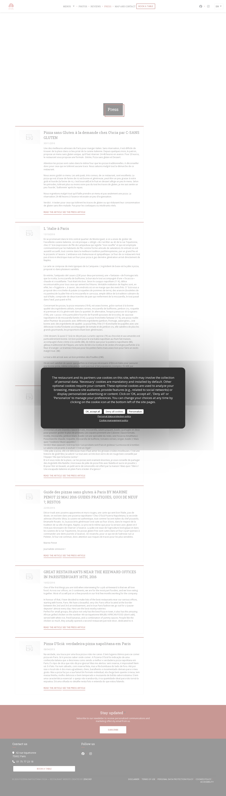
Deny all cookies (114, 411)
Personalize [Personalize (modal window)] (135, 411)
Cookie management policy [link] (113, 420)
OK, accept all (93, 411)
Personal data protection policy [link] (114, 416)
